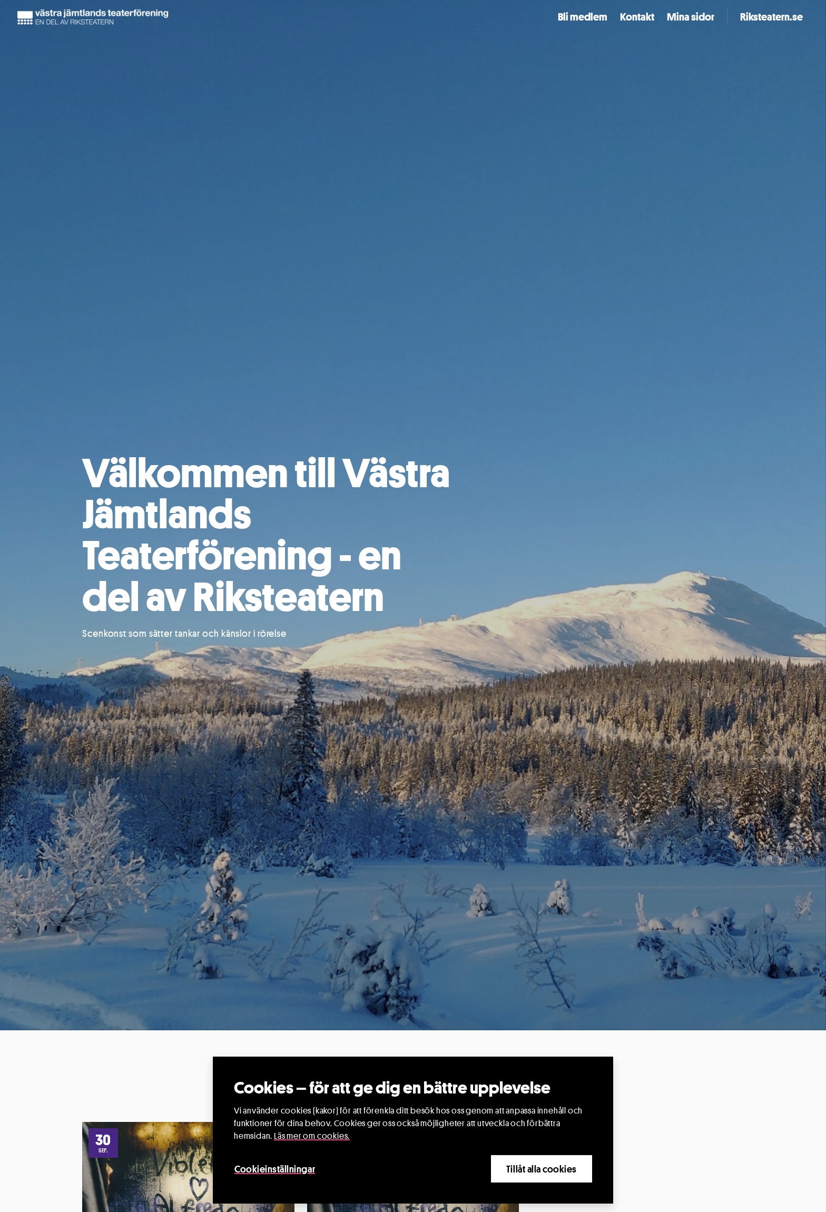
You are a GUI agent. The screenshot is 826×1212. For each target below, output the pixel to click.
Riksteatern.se (771, 17)
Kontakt (637, 17)
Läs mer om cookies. (312, 1135)
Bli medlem (582, 17)
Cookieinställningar (274, 1168)
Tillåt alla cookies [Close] (541, 1168)
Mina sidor (690, 17)
